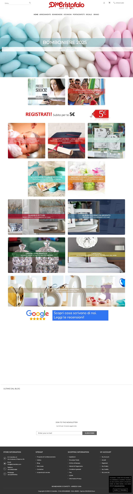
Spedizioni (72, 457)
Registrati (104, 463)
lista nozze (39, 466)
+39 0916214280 (12, 469)
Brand (96, 14)
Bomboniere (57, 14)
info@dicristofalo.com (14, 464)
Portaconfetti (79, 14)
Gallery (38, 460)
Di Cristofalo (53, 491)
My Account (104, 457)
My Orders (104, 466)
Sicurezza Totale (73, 460)
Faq (69, 472)
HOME (36, 14)
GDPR (70, 475)
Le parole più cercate (43, 472)
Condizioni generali (74, 469)
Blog (38, 463)
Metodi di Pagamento (75, 466)
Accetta (116, 490)
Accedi (103, 460)
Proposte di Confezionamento (46, 457)
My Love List (104, 472)
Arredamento (45, 14)
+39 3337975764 (12, 474)
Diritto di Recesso (74, 463)
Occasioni (68, 14)
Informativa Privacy (74, 478)
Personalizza (124, 490)
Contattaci (39, 469)
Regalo (89, 14)
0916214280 (120, 3)
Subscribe (89, 433)
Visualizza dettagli (119, 486)
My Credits (104, 469)
